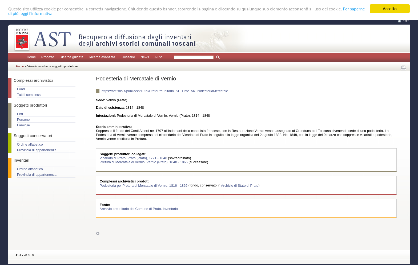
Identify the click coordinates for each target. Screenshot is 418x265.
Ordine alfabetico (30, 144)
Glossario (127, 57)
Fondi (21, 89)
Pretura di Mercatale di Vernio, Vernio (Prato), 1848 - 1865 (144, 162)
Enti (20, 114)
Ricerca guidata (71, 57)
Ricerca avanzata (102, 57)
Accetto (390, 8)
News (144, 57)
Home (31, 57)
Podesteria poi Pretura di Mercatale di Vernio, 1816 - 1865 (144, 185)
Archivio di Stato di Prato (239, 185)
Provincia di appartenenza (37, 150)
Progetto (47, 57)
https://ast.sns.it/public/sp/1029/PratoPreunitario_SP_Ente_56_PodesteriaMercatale (165, 91)
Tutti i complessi (29, 95)
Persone (23, 120)
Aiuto (158, 57)
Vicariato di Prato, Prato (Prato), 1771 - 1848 (134, 158)
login (406, 20)
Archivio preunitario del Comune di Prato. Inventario (139, 209)
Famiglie (23, 125)
